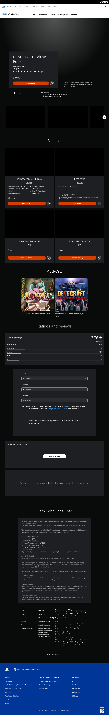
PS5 (15, 6)
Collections (43, 13)
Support (55, 6)
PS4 (20, 6)
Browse (74, 13)
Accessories (34, 6)
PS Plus (26, 6)
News (42, 6)
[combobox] (54, 376)
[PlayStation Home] (4, 6)
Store (48, 6)
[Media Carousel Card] (25, 115)
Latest (34, 13)
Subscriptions (63, 13)
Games (9, 6)
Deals (53, 13)
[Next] (104, 115)
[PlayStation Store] (11, 12)
